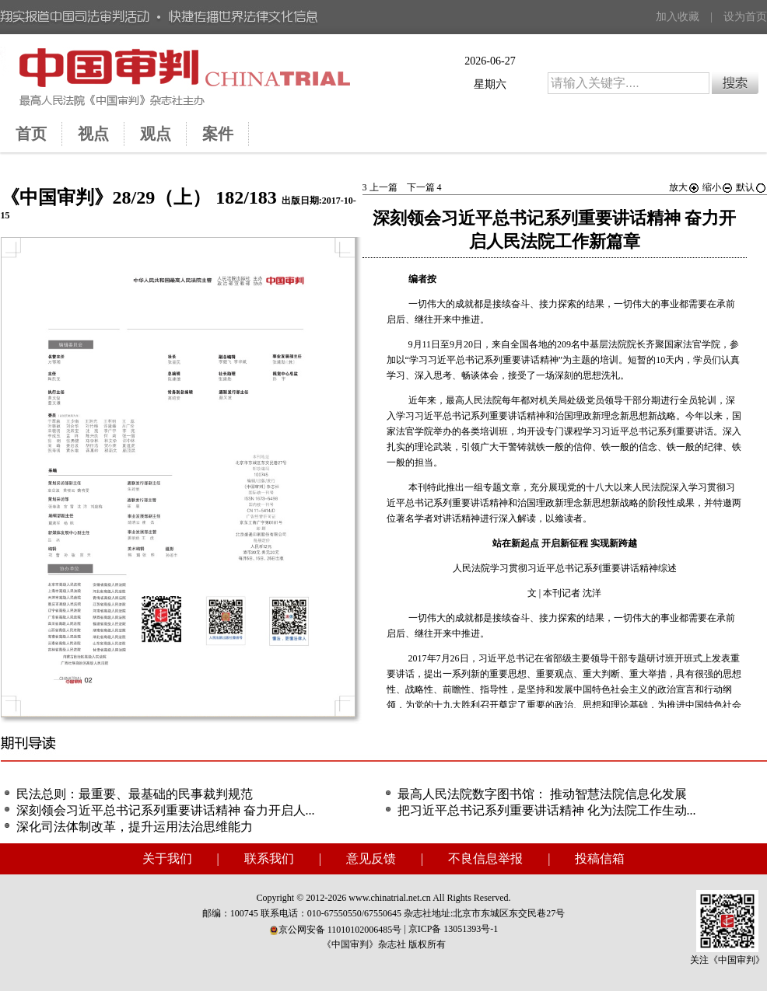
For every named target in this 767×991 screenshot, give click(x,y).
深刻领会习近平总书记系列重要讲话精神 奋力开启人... (165, 810)
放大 (684, 187)
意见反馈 (371, 858)
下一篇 (424, 187)
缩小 (718, 187)
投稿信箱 (600, 858)
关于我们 (167, 858)
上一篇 (380, 187)
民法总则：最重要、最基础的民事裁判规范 (134, 794)
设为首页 (745, 17)
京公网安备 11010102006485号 (335, 929)
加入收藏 (677, 17)
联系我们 (269, 858)
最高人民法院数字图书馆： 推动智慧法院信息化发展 (542, 794)
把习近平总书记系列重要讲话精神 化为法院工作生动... (547, 810)
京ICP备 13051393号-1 (453, 928)
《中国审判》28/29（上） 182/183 (139, 197)
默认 (751, 187)
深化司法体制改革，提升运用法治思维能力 (134, 826)
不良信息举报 (485, 858)
